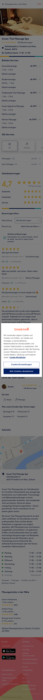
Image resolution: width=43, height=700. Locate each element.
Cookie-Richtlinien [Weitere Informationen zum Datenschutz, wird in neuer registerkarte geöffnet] (18, 357)
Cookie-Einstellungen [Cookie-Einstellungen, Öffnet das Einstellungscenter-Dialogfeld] (21, 365)
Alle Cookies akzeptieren (21, 371)
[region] (21, 350)
